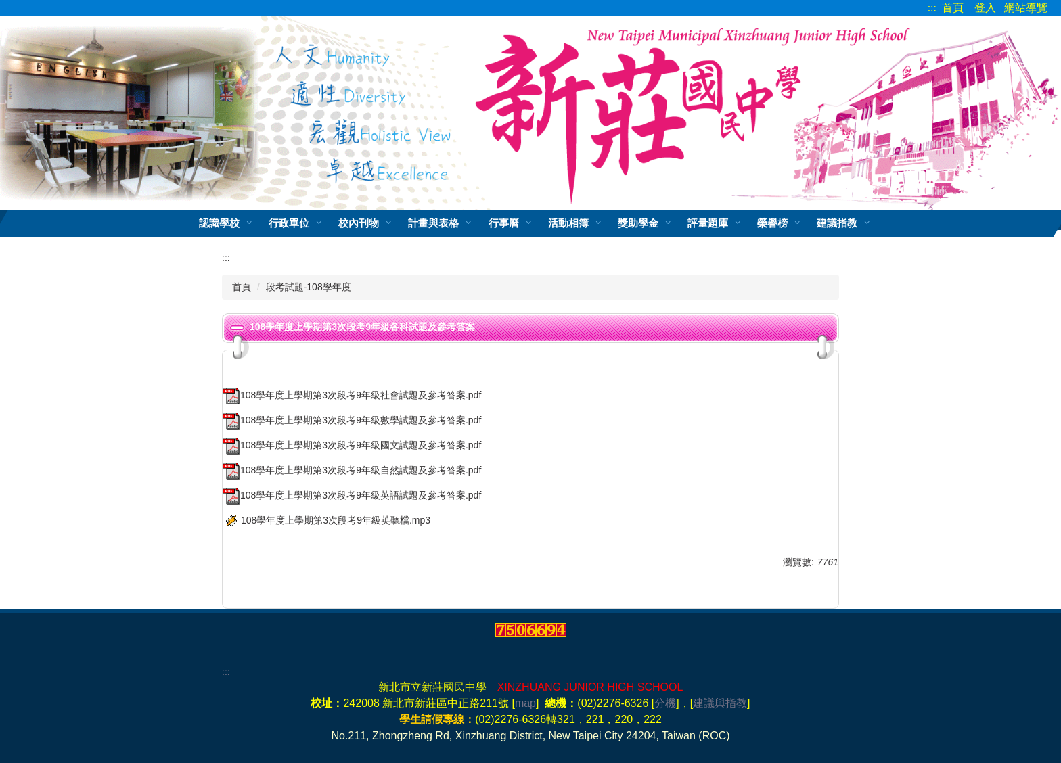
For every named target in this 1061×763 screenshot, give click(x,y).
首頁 (953, 8)
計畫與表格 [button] (433, 223)
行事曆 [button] (504, 223)
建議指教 (837, 223)
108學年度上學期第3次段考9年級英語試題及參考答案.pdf (352, 495)
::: (932, 8)
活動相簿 (568, 223)
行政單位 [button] (289, 223)
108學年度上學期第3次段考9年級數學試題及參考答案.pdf (352, 420)
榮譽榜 (772, 223)
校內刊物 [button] (358, 223)
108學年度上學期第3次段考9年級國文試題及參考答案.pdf (352, 445)
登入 (985, 8)
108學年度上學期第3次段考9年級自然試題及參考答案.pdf (352, 470)
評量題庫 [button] (707, 223)
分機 (665, 703)
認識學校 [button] (219, 223)
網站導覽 (1025, 8)
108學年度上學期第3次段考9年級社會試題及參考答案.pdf (352, 395)
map (525, 703)
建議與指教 (720, 703)
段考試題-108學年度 (308, 286)
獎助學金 (638, 223)
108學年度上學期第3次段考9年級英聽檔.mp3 (326, 520)
